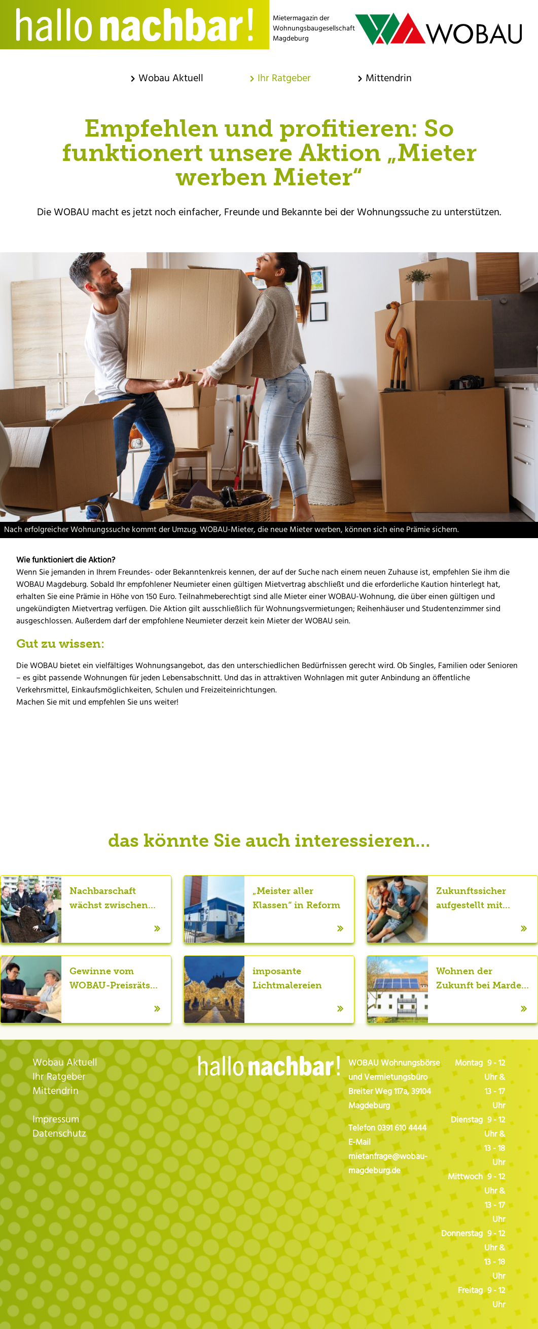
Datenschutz (59, 1134)
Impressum (55, 1120)
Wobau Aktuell (64, 1063)
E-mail (269, 749)
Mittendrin (55, 1091)
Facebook (229, 749)
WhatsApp (289, 749)
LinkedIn (310, 749)
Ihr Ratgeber (59, 1077)
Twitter (249, 749)
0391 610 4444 (401, 1128)
